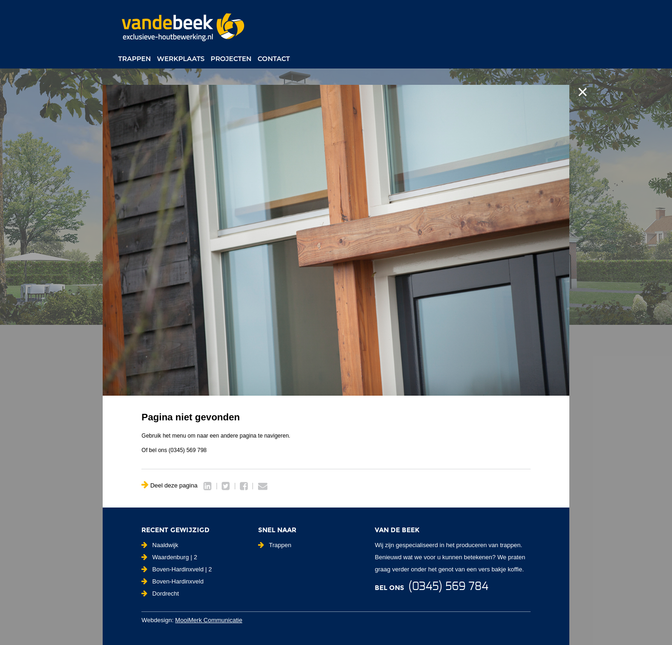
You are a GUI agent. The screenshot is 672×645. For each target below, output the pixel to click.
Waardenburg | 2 (169, 557)
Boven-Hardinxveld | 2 (176, 569)
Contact (274, 59)
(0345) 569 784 (448, 586)
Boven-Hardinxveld (172, 581)
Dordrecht (160, 593)
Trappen (134, 59)
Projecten (231, 59)
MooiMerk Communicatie (208, 620)
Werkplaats (180, 59)
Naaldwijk (159, 545)
